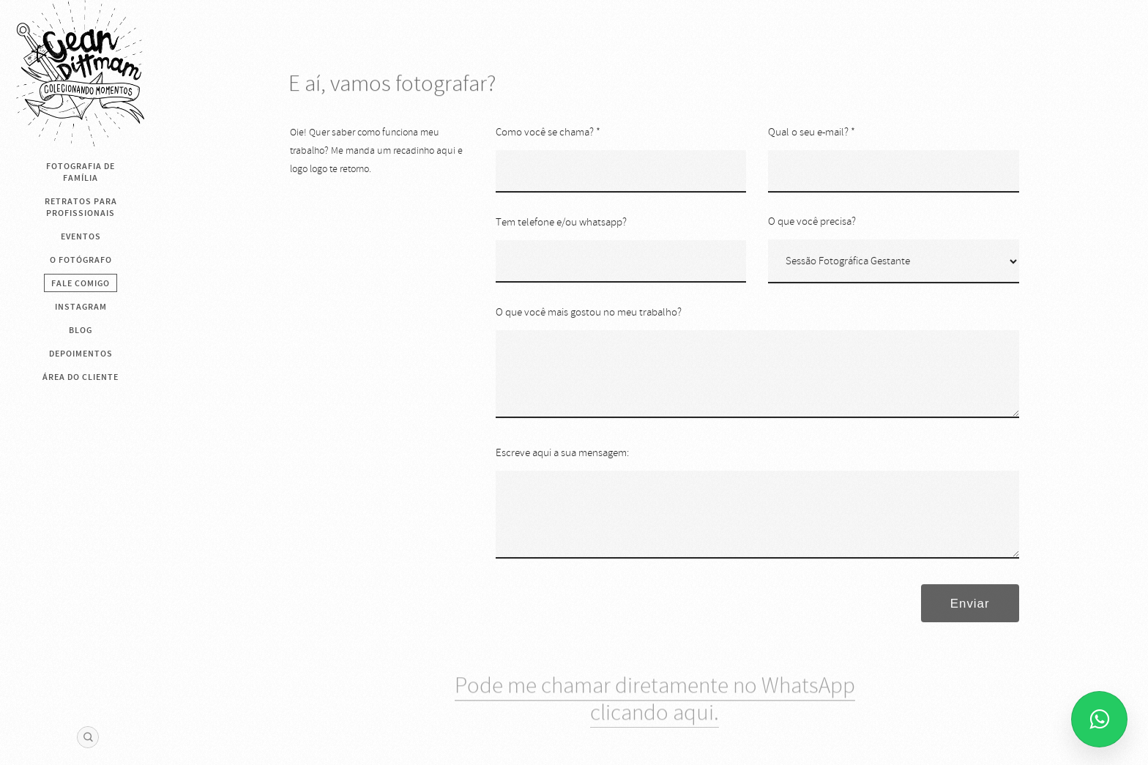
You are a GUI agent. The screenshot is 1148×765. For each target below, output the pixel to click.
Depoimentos (81, 353)
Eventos (81, 236)
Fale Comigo (80, 283)
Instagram (81, 307)
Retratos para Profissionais (81, 207)
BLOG (80, 330)
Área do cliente (80, 377)
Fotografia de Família (80, 172)
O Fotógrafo (81, 260)
